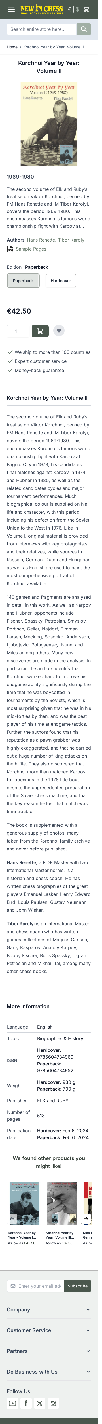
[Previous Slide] (12, 1219)
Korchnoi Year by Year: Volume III (59, 1235)
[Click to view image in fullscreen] (49, 124)
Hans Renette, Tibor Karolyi (56, 240)
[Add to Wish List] (59, 330)
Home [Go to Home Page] (12, 47)
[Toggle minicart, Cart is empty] (86, 9)
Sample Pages (31, 249)
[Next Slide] (86, 1219)
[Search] (84, 29)
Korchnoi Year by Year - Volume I (22, 1235)
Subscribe (78, 1285)
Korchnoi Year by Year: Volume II (54, 47)
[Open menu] (11, 9)
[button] (49, 1309)
